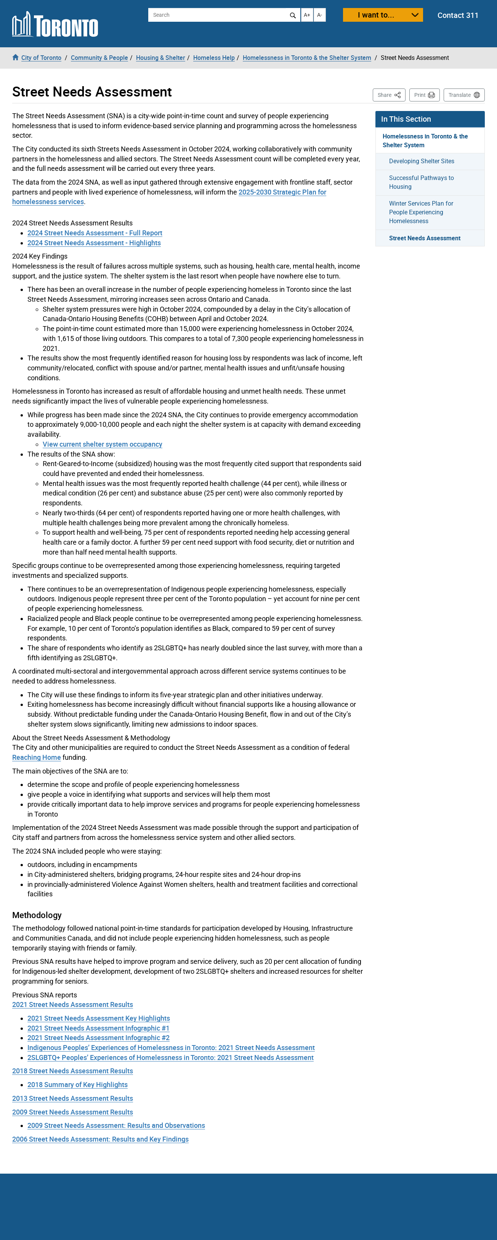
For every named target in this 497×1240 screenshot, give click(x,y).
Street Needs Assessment (424, 238)
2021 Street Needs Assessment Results (72, 1004)
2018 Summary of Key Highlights (77, 1084)
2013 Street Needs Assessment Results (72, 1098)
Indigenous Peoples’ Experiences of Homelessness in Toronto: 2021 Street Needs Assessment (171, 1047)
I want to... (376, 15)
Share (392, 94)
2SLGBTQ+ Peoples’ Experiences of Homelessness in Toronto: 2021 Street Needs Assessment (170, 1057)
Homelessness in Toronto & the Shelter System (425, 140)
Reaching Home (36, 757)
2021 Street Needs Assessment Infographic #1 (98, 1028)
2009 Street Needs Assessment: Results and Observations (116, 1125)
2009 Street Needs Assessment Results (72, 1111)
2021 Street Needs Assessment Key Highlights (98, 1018)
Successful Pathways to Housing (421, 182)
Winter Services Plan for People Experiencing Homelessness (421, 212)
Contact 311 (458, 15)
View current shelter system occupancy (102, 444)
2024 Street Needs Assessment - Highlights (94, 242)
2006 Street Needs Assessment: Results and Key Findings (100, 1139)
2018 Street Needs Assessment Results (72, 1070)
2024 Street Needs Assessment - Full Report (94, 232)
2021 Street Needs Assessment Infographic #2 (98, 1037)
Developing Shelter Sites (421, 161)
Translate (460, 95)
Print (420, 95)
